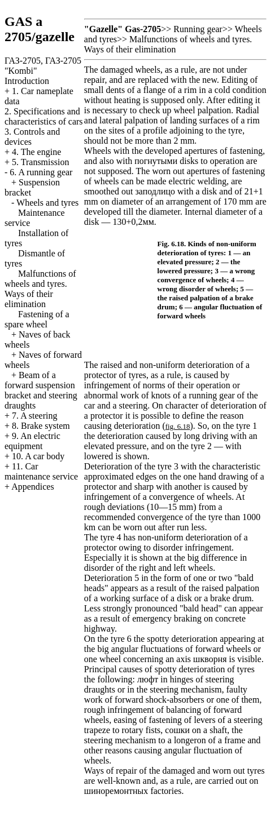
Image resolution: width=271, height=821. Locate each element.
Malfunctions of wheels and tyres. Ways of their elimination (40, 289)
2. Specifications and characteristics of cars (44, 116)
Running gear (197, 29)
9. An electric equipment (32, 441)
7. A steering (34, 415)
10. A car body (38, 456)
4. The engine (36, 152)
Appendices (32, 486)
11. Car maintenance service (41, 471)
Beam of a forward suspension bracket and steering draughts (41, 390)
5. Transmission (40, 162)
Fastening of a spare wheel (37, 319)
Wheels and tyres (47, 202)
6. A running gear (41, 172)
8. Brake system (41, 426)
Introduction (27, 81)
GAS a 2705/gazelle (40, 29)
